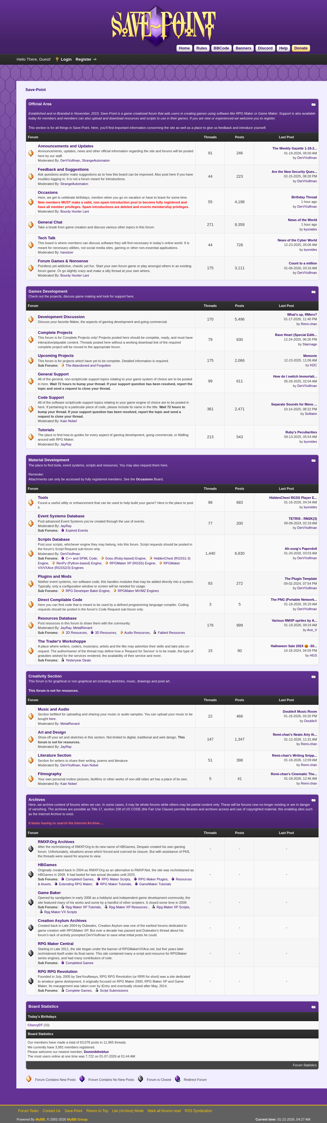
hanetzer (67, 252)
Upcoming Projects (56, 355)
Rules (202, 48)
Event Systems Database (61, 516)
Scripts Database (54, 539)
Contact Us (51, 1111)
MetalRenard (82, 628)
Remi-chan (309, 324)
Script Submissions (114, 990)
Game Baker (49, 892)
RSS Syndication (198, 1111)
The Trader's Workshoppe (62, 641)
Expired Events (77, 530)
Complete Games (79, 990)
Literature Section (54, 755)
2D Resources (76, 632)
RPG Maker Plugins (153, 879)
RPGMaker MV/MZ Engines (138, 591)
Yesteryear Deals (78, 660)
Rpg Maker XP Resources (128, 907)
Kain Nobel (69, 421)
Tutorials (46, 430)
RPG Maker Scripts (116, 879)
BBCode (221, 48)
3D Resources (105, 632)
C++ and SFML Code (81, 558)
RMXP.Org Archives (56, 841)
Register (83, 59)
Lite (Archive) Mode (128, 1111)
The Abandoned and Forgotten (88, 365)
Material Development (48, 460)
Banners (243, 48)
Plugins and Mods (54, 576)
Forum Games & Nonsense (63, 261)
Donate (301, 48)
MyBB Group (77, 1119)
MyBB (40, 1119)
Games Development (48, 291)
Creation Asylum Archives (62, 920)
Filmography (49, 774)
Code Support (51, 397)
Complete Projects (55, 332)
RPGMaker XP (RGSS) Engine (132, 563)
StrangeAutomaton (96, 160)
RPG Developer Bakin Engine (88, 591)
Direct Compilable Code (60, 599)
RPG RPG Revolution (58, 971)
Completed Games (80, 879)
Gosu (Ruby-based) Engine (125, 558)
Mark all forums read (164, 1111)
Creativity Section (45, 676)
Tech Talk (46, 238)
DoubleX (310, 721)
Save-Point (73, 1111)
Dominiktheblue (96, 1052)
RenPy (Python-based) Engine (78, 563)
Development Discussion (61, 316)
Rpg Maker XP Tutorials (83, 907)
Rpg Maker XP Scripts (173, 907)
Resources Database (57, 618)
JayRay (66, 444)
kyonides (310, 229)
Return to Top (97, 1111)
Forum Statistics (305, 1065)
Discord (265, 48)
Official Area (39, 104)
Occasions (48, 192)
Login (66, 59)
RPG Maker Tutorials (115, 884)
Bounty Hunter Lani (75, 211)
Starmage (309, 344)
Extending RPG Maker (75, 884)
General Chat (50, 222)
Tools (43, 497)
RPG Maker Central (56, 943)
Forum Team (28, 1111)
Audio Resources (137, 632)
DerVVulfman (70, 160)
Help (283, 48)
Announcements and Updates (65, 146)
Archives (36, 799)
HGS (313, 655)
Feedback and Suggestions (63, 169)
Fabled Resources (171, 632)
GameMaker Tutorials (155, 884)
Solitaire (311, 413)
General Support (53, 374)
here (52, 719)
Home (184, 48)
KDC (313, 365)
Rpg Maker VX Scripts (60, 912)
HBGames (47, 864)
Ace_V (312, 630)
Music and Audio (53, 709)
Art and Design (52, 732)
